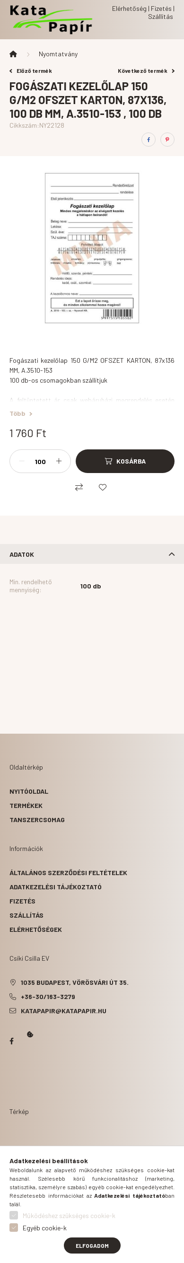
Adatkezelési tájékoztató (55, 887)
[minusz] (22, 461)
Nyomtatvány (58, 54)
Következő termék (146, 70)
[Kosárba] (125, 461)
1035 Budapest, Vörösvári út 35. (75, 982)
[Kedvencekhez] (102, 487)
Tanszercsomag (37, 820)
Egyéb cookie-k (45, 1228)
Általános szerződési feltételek (68, 872)
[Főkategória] (13, 54)
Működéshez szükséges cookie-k (69, 1215)
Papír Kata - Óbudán (11, 1041)
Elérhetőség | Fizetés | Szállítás (143, 12)
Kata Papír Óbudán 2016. (11, 1078)
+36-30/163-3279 (48, 996)
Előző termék (30, 70)
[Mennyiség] (40, 461)
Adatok (21, 554)
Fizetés (22, 901)
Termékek (26, 805)
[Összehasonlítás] (79, 487)
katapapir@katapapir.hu (63, 1011)
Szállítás (26, 915)
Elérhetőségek (35, 929)
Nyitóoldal (28, 791)
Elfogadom (92, 1245)
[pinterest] (167, 139)
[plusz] (59, 461)
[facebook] (148, 139)
